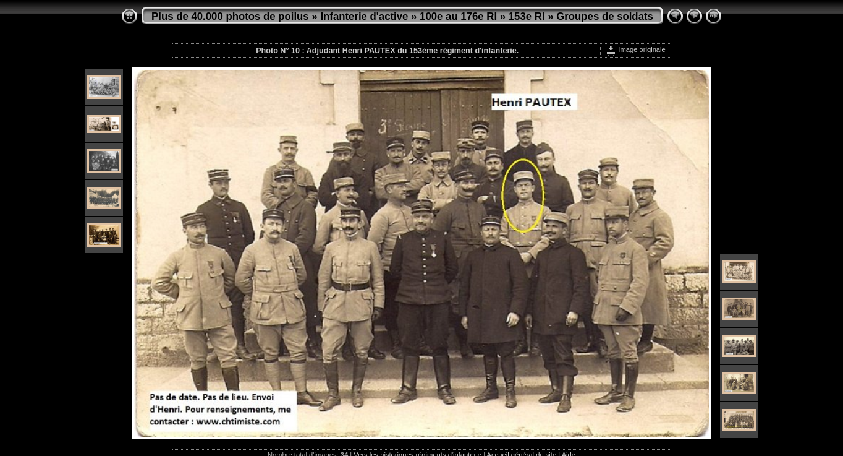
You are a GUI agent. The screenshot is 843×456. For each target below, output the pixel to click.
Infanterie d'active (364, 16)
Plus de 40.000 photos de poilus (230, 16)
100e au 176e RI (458, 16)
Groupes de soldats (604, 16)
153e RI (527, 16)
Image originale (636, 49)
